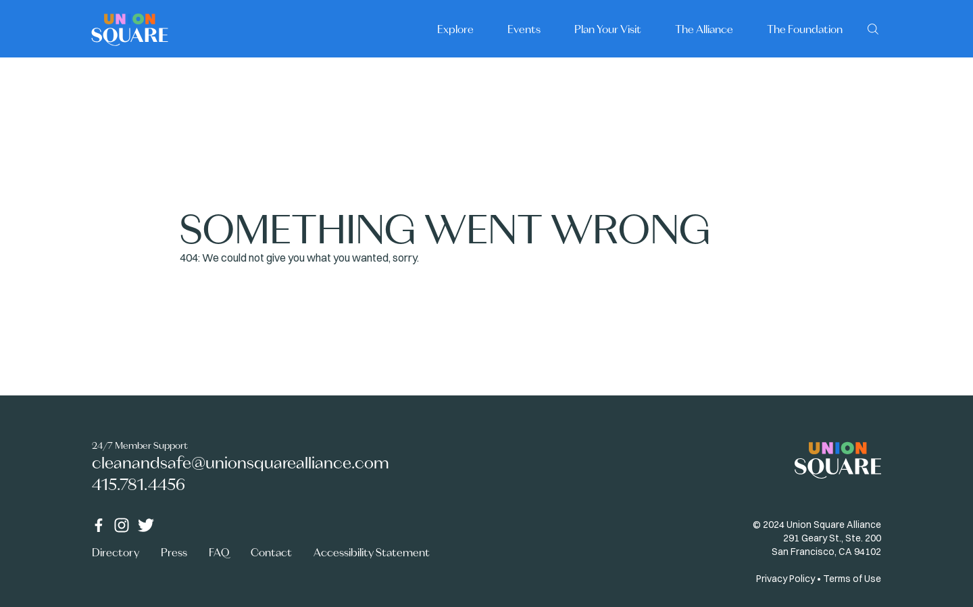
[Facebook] (98, 525)
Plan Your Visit (607, 29)
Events (524, 29)
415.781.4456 (138, 484)
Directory (115, 552)
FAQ (219, 552)
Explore (455, 29)
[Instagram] (122, 525)
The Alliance (704, 29)
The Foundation (805, 29)
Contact (271, 552)
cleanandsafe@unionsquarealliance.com (240, 462)
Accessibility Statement (372, 552)
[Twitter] (146, 525)
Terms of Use (852, 579)
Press (174, 552)
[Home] (129, 29)
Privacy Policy (785, 579)
